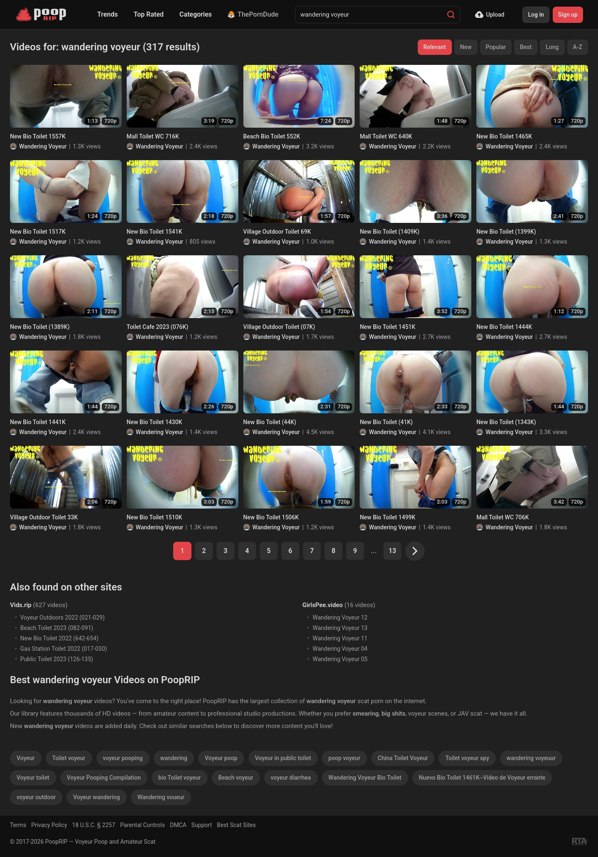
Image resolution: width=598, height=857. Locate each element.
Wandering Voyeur (42, 146)
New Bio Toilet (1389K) (40, 327)
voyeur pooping (123, 758)
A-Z (577, 47)
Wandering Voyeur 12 (340, 617)
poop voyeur (344, 758)
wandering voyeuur (531, 758)
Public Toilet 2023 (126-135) (56, 659)
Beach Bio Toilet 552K (271, 136)
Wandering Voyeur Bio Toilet (365, 777)
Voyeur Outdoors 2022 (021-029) (62, 617)
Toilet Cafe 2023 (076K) (158, 327)
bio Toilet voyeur (179, 777)
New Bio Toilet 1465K (504, 136)
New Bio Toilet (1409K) (389, 231)
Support (201, 825)
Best (526, 47)
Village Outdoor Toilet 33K (44, 517)
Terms (18, 825)
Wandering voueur (160, 797)
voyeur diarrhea (291, 777)
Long (552, 47)
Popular (496, 47)
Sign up (568, 14)
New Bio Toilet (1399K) (506, 231)
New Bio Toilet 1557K (38, 136)
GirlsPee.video (322, 605)
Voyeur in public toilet (283, 758)
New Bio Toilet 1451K (387, 327)
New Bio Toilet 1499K (387, 517)
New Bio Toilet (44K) (270, 422)
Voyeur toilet (33, 777)
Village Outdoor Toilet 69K (277, 231)
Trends (107, 14)
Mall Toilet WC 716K (153, 136)
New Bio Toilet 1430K (154, 422)
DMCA (178, 825)
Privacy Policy (49, 825)
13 (392, 551)
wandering (173, 758)
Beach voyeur (235, 777)
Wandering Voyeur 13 (340, 628)
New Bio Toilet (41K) (386, 422)
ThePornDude (253, 14)
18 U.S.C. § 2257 (93, 825)
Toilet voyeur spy (467, 758)
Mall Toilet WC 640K (386, 136)
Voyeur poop (221, 758)
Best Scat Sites (236, 825)
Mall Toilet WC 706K (502, 517)
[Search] (451, 14)
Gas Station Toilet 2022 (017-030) (63, 648)
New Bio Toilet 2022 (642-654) (59, 638)
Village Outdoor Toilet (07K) (279, 327)
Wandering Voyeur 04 (340, 648)
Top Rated (149, 14)
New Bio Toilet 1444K (504, 327)
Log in (536, 14)
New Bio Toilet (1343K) (506, 422)
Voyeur (26, 758)
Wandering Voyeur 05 (340, 659)
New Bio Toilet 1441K (38, 422)
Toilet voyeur (69, 758)
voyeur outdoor (36, 797)
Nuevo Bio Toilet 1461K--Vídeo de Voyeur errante (482, 777)
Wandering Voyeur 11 (340, 638)
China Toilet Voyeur (403, 758)
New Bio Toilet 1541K (154, 231)
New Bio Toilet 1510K (154, 517)
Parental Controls (142, 825)
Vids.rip (21, 605)
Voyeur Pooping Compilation (104, 777)
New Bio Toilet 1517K (38, 231)
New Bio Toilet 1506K (271, 517)
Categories (195, 14)
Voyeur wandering (96, 797)
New (466, 47)
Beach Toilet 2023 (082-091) (56, 628)
